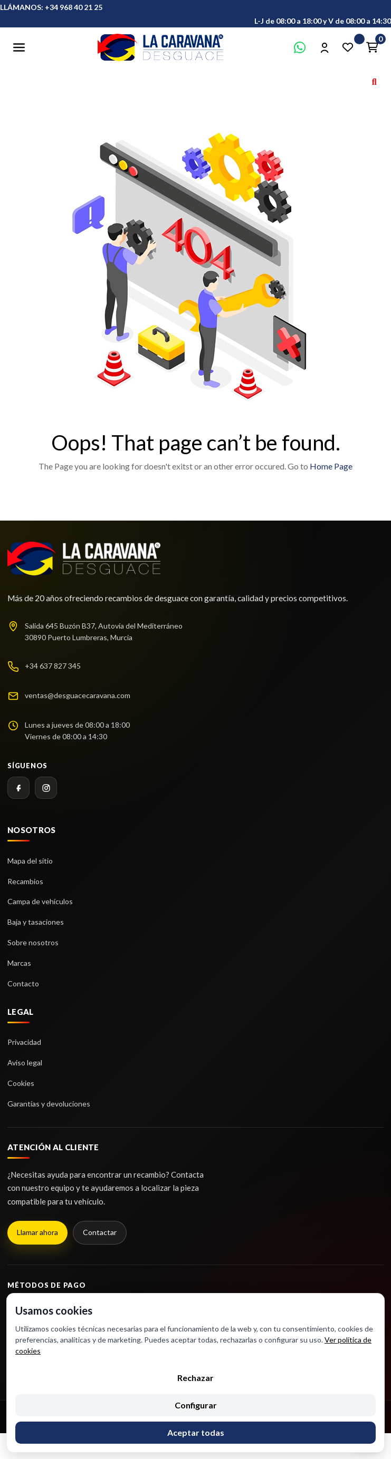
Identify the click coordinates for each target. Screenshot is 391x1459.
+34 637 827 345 (53, 665)
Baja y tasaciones (35, 921)
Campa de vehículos (40, 901)
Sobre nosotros (33, 942)
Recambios (25, 881)
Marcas (19, 962)
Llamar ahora (37, 1232)
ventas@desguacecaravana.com (77, 695)
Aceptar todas (195, 1432)
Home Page (331, 466)
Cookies (20, 1083)
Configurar (196, 1405)
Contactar (100, 1232)
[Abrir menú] (19, 47)
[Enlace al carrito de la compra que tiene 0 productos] (372, 47)
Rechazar (195, 1378)
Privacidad (24, 1041)
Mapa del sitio (30, 860)
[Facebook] (18, 788)
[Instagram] (46, 788)
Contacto (23, 983)
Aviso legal (24, 1062)
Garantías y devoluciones (48, 1103)
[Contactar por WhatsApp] (299, 47)
